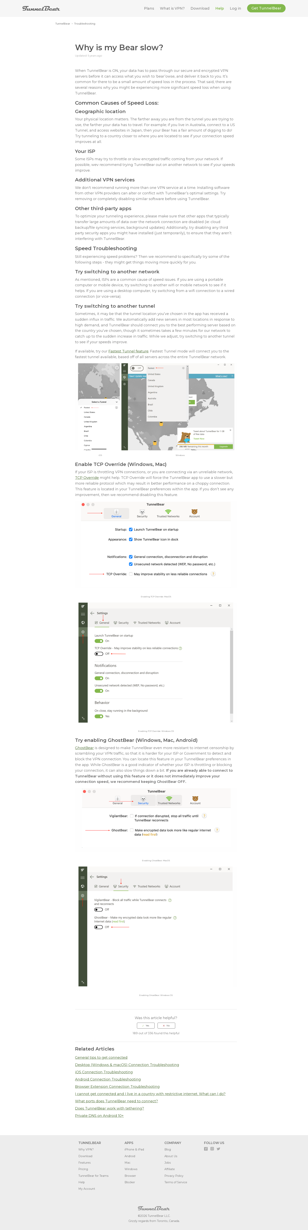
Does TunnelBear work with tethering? (109, 1108)
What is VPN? (172, 8)
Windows (131, 1169)
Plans (149, 8)
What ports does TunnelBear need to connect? (116, 1101)
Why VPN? (86, 1149)
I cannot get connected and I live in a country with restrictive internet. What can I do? (150, 1094)
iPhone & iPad (134, 1149)
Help (219, 8)
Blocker (130, 1182)
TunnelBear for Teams (93, 1176)
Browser (130, 1176)
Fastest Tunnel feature (128, 351)
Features (84, 1162)
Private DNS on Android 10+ (99, 1116)
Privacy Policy (173, 1176)
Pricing (83, 1169)
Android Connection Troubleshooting (108, 1079)
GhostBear (84, 748)
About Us (170, 1156)
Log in (235, 8)
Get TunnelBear (266, 8)
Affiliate (169, 1169)
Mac (127, 1162)
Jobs (167, 1162)
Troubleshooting (84, 23)
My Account (86, 1189)
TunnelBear (62, 23)
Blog (167, 1149)
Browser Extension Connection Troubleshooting (117, 1086)
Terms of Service (175, 1182)
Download (200, 8)
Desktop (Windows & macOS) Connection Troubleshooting (127, 1065)
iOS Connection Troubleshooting (104, 1072)
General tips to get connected (101, 1057)
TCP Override (87, 478)
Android (130, 1156)
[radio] (146, 1026)
